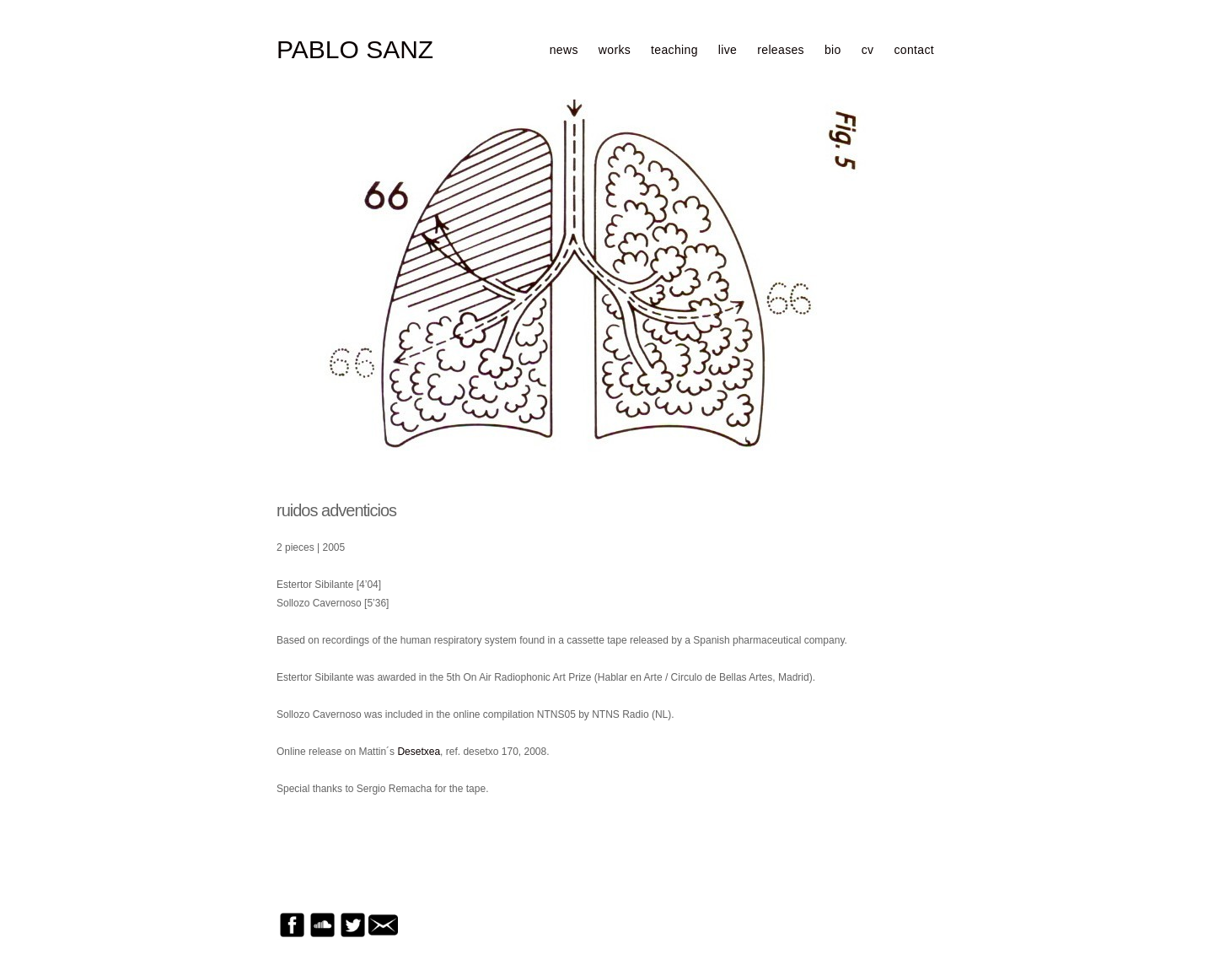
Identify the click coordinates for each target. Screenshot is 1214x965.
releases (780, 50)
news (564, 50)
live (727, 50)
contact (914, 50)
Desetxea (418, 751)
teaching (674, 50)
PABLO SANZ (355, 49)
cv (868, 50)
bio (833, 50)
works (615, 50)
